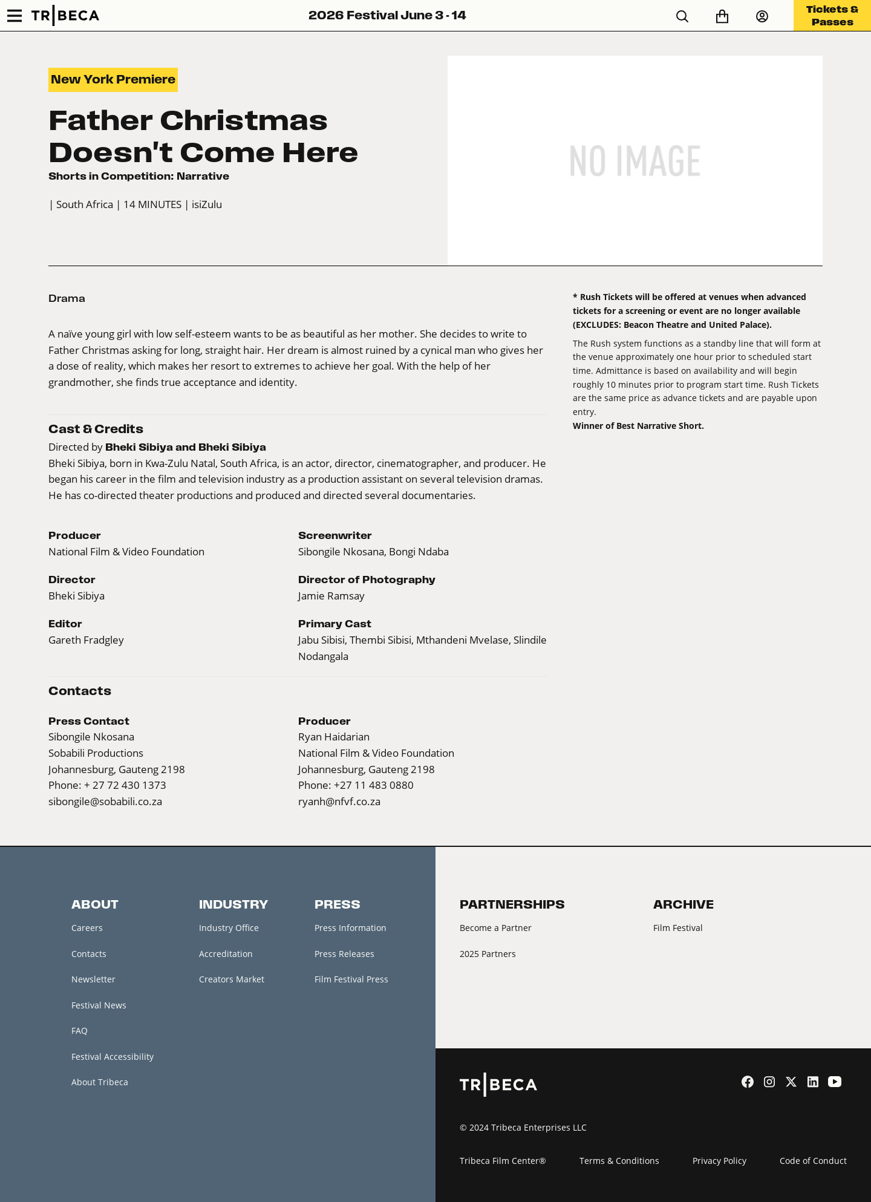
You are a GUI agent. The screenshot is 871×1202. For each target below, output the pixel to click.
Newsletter (93, 979)
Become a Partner (496, 927)
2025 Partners (488, 953)
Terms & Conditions (619, 1160)
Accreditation (226, 953)
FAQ (79, 1030)
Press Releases (344, 953)
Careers (87, 927)
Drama (66, 298)
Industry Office (229, 927)
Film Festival (678, 927)
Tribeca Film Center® (503, 1160)
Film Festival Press (351, 979)
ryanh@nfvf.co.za (339, 801)
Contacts (88, 953)
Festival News (98, 1005)
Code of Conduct (813, 1160)
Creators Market (231, 979)
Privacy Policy (719, 1160)
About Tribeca (99, 1082)
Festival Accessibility (112, 1056)
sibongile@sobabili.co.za (105, 801)
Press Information (351, 927)
